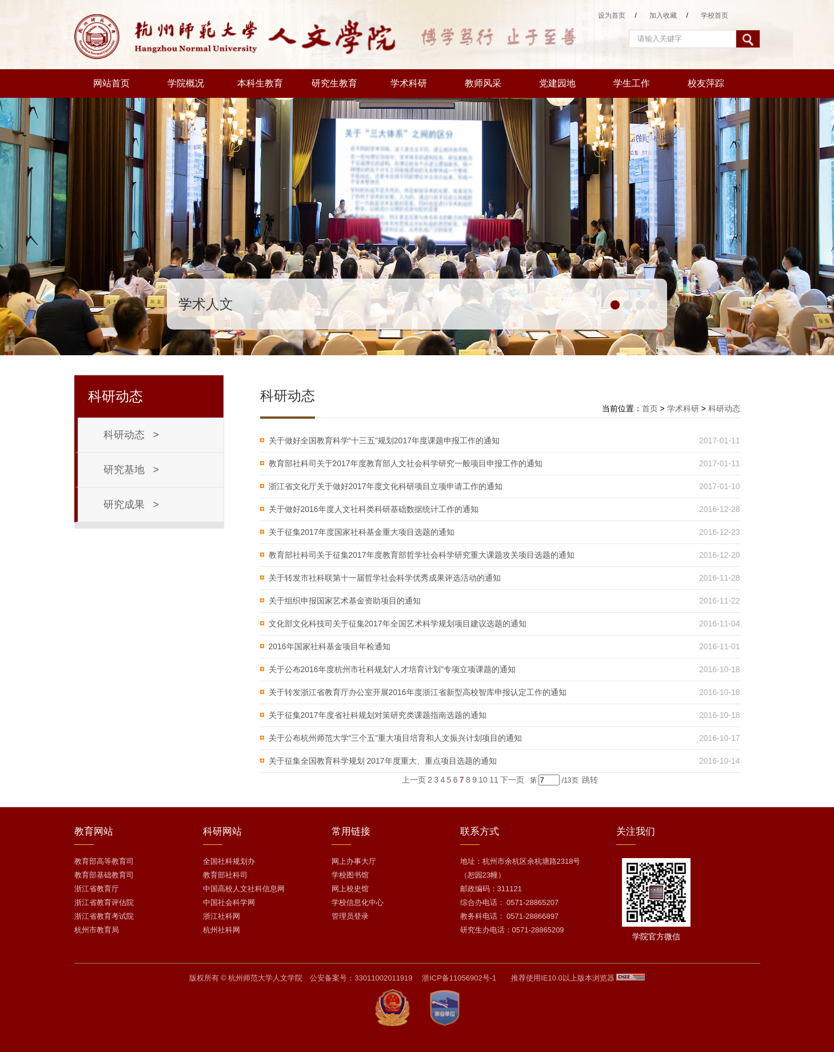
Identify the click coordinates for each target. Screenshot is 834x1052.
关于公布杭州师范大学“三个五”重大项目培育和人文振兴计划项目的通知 (395, 738)
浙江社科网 (221, 916)
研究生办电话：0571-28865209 (512, 930)
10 (483, 779)
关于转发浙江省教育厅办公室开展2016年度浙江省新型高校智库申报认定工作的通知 (417, 692)
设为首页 (611, 15)
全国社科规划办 (229, 861)
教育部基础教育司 (104, 875)
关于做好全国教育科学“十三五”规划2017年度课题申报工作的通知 (384, 440)
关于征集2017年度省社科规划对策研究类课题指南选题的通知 (377, 715)
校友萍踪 (706, 83)
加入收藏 (663, 15)
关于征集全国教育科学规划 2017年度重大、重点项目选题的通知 (383, 760)
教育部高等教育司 (104, 861)
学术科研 (408, 83)
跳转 (590, 779)
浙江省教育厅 (96, 888)
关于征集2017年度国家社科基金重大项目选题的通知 (361, 532)
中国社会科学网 (229, 902)
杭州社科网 (221, 930)
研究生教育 (334, 83)
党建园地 (557, 83)
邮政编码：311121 (491, 888)
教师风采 (483, 83)
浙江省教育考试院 (104, 916)
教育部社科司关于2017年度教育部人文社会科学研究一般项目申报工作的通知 (405, 463)
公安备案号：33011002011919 (361, 978)
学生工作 (631, 83)
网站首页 (111, 83)
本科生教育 (260, 83)
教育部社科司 (225, 875)
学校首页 (714, 15)
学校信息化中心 (358, 902)
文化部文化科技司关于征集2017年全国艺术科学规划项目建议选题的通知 (397, 623)
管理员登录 (350, 916)
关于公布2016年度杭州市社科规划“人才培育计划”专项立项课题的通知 (392, 669)
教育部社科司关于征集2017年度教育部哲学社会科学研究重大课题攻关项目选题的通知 (421, 554)
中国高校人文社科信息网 (244, 888)
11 (493, 779)
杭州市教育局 (96, 930)
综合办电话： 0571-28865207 (509, 902)
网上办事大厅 (354, 861)
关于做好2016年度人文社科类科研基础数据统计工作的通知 (373, 509)
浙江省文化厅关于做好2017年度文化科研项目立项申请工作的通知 (385, 486)
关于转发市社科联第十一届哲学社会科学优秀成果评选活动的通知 (385, 577)
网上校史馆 (350, 888)
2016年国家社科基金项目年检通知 (329, 646)
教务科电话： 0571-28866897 (509, 916)
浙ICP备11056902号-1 (459, 978)
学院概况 (185, 83)
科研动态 (724, 408)
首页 (650, 408)
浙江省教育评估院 (104, 902)
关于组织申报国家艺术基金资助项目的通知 (345, 600)
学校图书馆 (350, 875)
